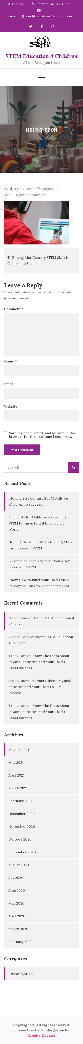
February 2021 (20, 801)
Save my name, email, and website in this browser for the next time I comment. (42, 434)
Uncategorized (21, 974)
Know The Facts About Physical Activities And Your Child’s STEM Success (38, 662)
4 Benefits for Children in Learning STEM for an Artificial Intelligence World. (37, 523)
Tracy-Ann (23, 189)
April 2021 (16, 775)
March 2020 (18, 929)
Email (10, 384)
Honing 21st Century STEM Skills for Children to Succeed (39, 260)
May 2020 (16, 903)
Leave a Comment (31, 195)
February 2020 (20, 941)
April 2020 (16, 916)
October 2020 (19, 839)
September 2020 (22, 852)
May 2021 (16, 762)
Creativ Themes (41, 1035)
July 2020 (15, 877)
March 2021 (18, 788)
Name (10, 361)
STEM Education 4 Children (41, 56)
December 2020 (21, 813)
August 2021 (19, 749)
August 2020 (18, 865)
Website (10, 406)
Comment (13, 309)
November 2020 (21, 826)
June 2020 (16, 890)
